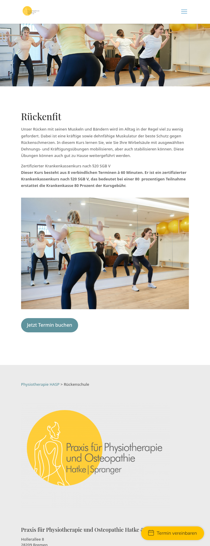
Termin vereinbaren (172, 533)
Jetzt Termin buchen (49, 325)
